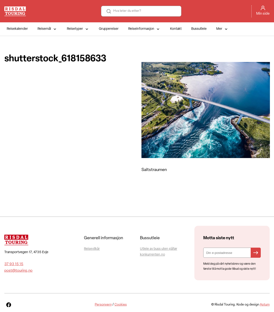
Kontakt (176, 29)
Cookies (121, 304)
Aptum (265, 304)
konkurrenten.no (152, 255)
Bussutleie (199, 29)
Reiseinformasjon (144, 29)
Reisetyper (78, 29)
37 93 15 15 (13, 264)
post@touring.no (18, 271)
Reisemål (47, 29)
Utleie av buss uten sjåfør (158, 249)
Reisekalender (17, 29)
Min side (263, 14)
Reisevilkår (92, 249)
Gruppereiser (109, 29)
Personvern (103, 304)
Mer (222, 29)
